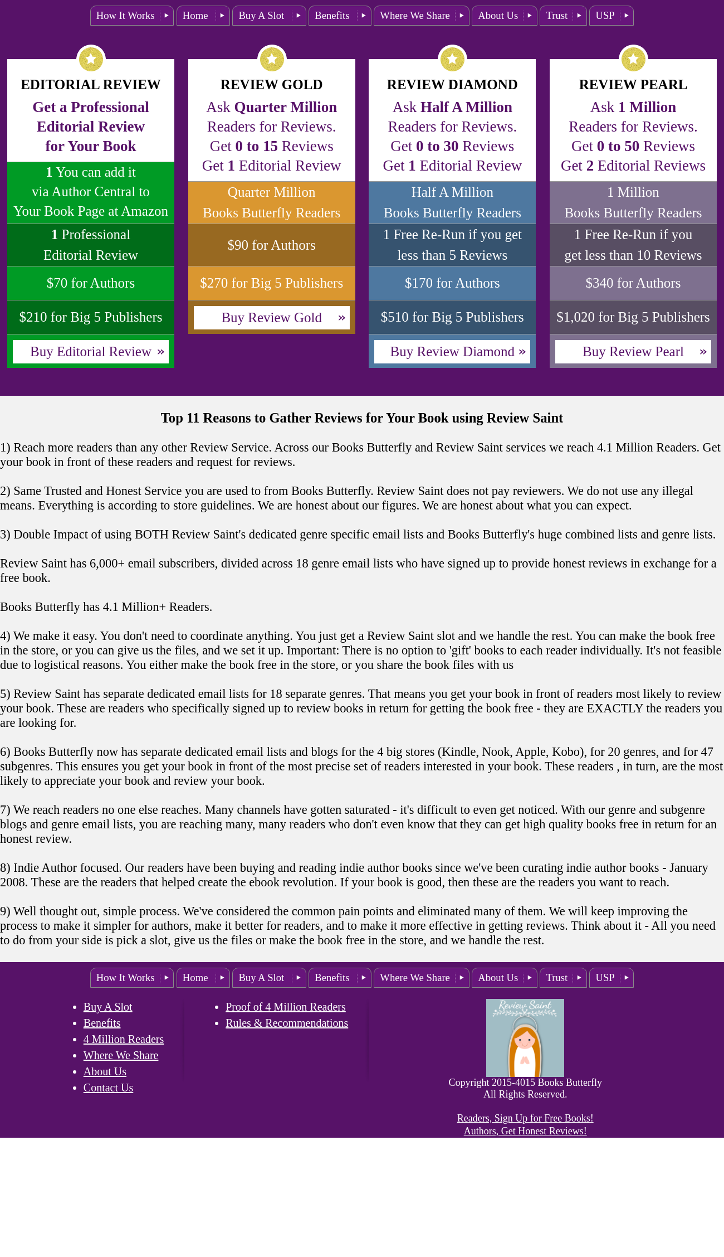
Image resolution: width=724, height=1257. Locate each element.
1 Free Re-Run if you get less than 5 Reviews (452, 245)
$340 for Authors (633, 282)
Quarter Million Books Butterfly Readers (271, 202)
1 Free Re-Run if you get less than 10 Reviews (633, 245)
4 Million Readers (124, 1039)
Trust (557, 15)
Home (197, 15)
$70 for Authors (91, 282)
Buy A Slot (262, 15)
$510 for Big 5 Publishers (452, 316)
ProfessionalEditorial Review (90, 245)
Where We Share (415, 15)
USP (604, 15)
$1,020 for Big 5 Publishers (633, 316)
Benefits (333, 15)
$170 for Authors (452, 282)
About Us (498, 15)
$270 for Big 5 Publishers (271, 282)
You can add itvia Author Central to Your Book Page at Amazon (90, 191)
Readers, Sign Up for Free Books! (525, 1118)
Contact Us (108, 1087)
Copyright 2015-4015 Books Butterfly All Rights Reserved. (525, 1088)
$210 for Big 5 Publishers (91, 316)
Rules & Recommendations (287, 1023)
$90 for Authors (271, 245)
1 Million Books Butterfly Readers (633, 202)
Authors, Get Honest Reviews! (525, 1131)
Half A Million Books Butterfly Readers (452, 202)
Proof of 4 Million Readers (286, 1007)
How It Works (125, 15)
